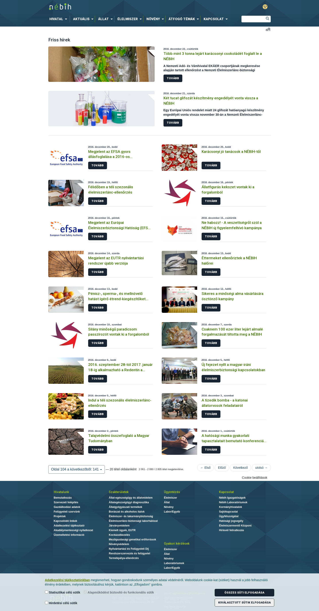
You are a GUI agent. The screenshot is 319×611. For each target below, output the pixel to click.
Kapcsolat (226, 492)
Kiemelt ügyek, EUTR (122, 530)
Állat (167, 502)
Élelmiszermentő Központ (235, 525)
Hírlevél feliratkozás (231, 530)
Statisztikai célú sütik (62, 592)
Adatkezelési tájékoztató (69, 525)
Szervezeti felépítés (66, 502)
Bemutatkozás (63, 497)
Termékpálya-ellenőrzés (124, 558)
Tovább (173, 78)
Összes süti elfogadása (244, 592)
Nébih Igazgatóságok (232, 497)
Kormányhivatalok (230, 507)
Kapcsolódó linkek (65, 521)
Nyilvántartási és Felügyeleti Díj (129, 548)
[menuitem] (59, 19)
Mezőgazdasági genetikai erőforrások (132, 539)
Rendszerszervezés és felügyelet (129, 553)
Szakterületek (118, 492)
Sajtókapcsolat (228, 511)
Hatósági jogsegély (231, 521)
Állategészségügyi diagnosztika (129, 502)
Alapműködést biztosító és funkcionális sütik (119, 592)
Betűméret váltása (268, 29)
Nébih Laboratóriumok (233, 502)
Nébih (112, 7)
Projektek (60, 516)
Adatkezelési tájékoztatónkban (67, 580)
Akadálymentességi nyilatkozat (73, 530)
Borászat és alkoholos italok (126, 511)
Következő (240, 467)
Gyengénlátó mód (265, 6)
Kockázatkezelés (119, 534)
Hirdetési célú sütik (61, 603)
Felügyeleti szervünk (67, 511)
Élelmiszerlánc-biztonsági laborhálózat (133, 521)
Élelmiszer (170, 497)
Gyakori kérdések (176, 543)
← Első (205, 467)
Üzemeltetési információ (69, 534)
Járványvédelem (119, 525)
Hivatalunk (61, 492)
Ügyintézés (172, 492)
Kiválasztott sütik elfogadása (244, 602)
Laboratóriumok (174, 563)
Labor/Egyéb (172, 511)
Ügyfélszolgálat (229, 516)
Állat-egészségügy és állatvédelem (130, 497)
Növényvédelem (119, 544)
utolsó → (261, 467)
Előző (222, 467)
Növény (168, 507)
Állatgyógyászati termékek (125, 507)
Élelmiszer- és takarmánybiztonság (131, 516)
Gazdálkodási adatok (67, 507)
